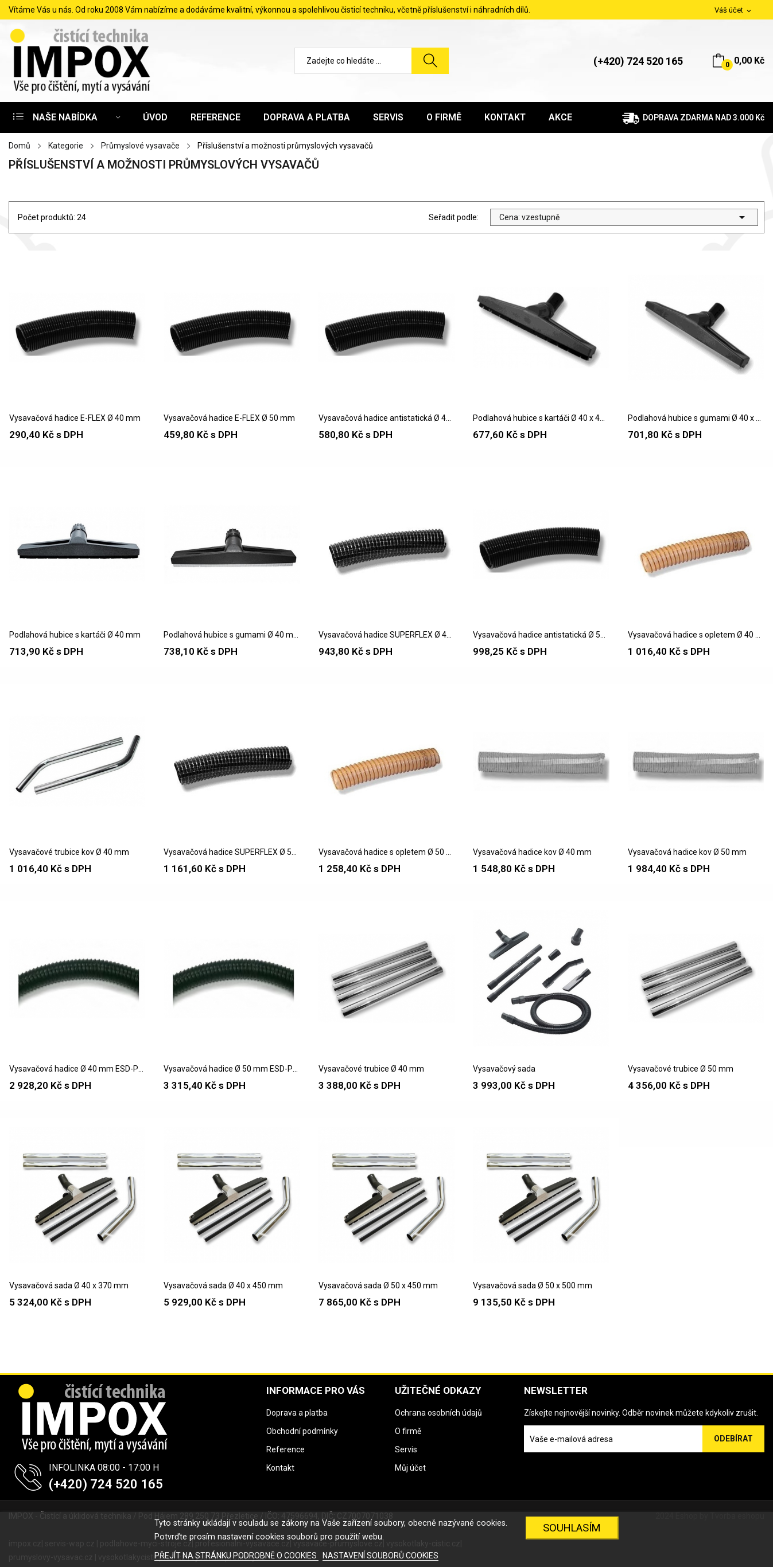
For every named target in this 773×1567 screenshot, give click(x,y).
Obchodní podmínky (302, 1431)
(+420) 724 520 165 (638, 61)
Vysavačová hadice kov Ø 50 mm (687, 852)
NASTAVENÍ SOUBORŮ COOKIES (380, 1555)
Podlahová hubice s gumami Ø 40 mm (232, 634)
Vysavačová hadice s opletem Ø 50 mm (386, 852)
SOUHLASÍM (572, 1528)
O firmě (408, 1431)
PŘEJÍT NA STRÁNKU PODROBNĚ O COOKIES (236, 1555)
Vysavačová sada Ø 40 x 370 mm (69, 1285)
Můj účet (410, 1467)
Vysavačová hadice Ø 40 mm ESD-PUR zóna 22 (77, 1068)
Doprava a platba (297, 1412)
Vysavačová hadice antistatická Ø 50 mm (541, 634)
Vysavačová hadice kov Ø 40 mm (532, 852)
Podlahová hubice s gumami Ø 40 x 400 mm (696, 418)
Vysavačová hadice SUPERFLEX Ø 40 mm (386, 634)
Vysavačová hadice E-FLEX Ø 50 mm (229, 418)
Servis (406, 1449)
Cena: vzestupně (624, 217)
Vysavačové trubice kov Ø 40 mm (69, 852)
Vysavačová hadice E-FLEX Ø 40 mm (75, 418)
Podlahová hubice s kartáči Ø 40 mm (75, 634)
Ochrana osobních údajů (438, 1412)
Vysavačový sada (504, 1068)
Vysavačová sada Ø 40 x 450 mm (223, 1285)
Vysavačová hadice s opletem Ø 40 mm (696, 634)
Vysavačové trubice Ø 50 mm (680, 1068)
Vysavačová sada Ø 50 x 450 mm (378, 1285)
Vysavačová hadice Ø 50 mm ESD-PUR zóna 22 (232, 1068)
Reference (285, 1449)
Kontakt (280, 1467)
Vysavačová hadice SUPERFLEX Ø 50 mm (232, 852)
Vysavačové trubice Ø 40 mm (371, 1068)
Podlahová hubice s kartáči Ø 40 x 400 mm (541, 418)
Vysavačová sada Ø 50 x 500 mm (532, 1285)
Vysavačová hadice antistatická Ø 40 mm (386, 418)
